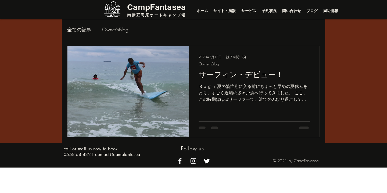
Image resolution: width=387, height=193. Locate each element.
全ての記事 (79, 29)
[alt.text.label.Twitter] (207, 161)
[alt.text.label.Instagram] (193, 161)
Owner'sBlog (115, 29)
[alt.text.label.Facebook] (180, 161)
